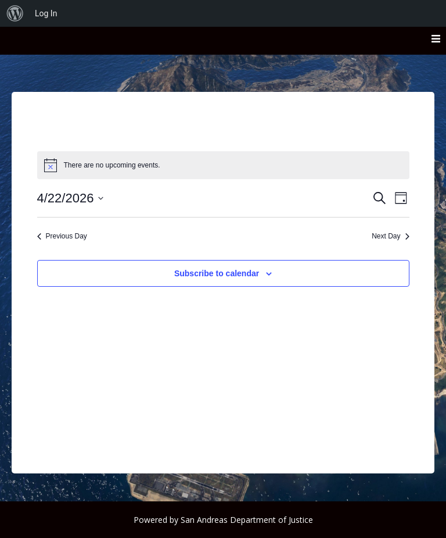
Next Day (390, 236)
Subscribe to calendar (216, 273)
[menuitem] (15, 13)
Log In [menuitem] (46, 13)
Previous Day (62, 236)
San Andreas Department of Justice (247, 519)
